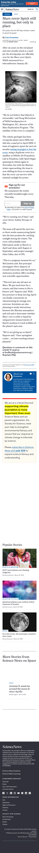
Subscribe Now (31, 3)
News (7, 14)
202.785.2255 (33, 835)
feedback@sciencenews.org (18, 353)
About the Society (7, 817)
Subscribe (5, 781)
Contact (4, 810)
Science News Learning (11, 774)
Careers (4, 824)
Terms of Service (22, 837)
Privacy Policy (33, 837)
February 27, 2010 (29, 364)
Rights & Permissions (8, 805)
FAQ (3, 800)
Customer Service (7, 789)
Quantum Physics (10, 599)
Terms (26, 207)
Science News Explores (11, 771)
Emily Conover (8, 607)
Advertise (5, 807)
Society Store (6, 819)
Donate (4, 822)
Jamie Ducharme (9, 575)
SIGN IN (31, 9)
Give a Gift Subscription (9, 786)
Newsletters (6, 802)
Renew (4, 784)
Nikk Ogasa (14, 694)
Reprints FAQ (9, 355)
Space (16, 14)
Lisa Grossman (11, 38)
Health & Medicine (10, 567)
